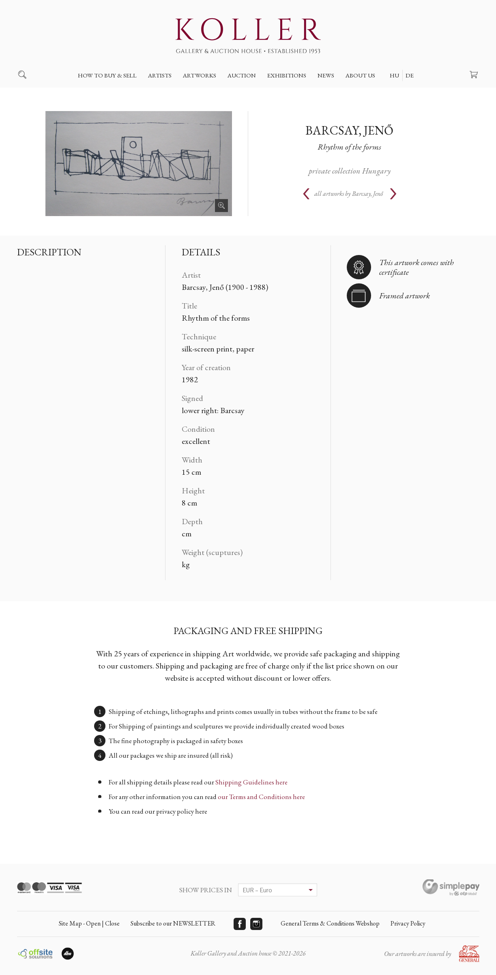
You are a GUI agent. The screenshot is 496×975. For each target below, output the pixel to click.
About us (360, 75)
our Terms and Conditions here (261, 796)
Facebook (240, 924)
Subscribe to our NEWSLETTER (173, 923)
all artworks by (348, 193)
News (326, 75)
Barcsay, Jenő (349, 130)
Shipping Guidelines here (251, 782)
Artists (160, 75)
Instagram (256, 924)
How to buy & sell (107, 75)
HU (394, 75)
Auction (242, 75)
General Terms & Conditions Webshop (330, 923)
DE (410, 75)
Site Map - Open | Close (89, 923)
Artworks (199, 75)
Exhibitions (286, 75)
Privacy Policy (408, 923)
